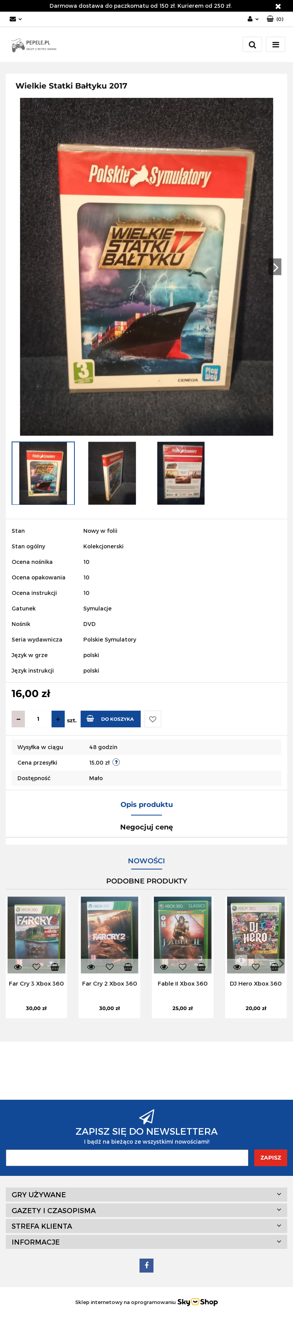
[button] (275, 19)
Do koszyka (110, 718)
